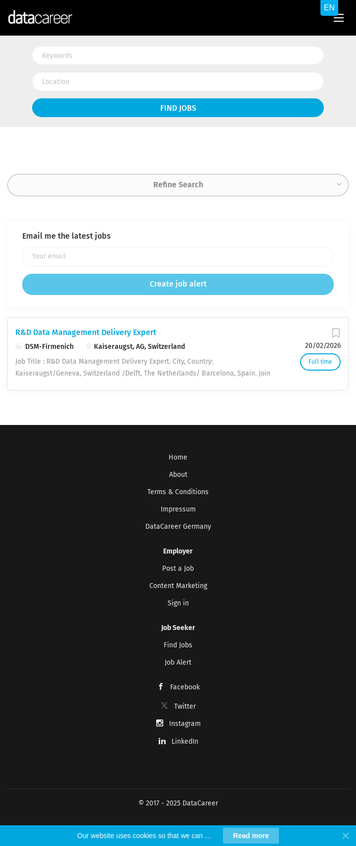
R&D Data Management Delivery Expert (85, 332)
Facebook (185, 687)
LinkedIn (185, 741)
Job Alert (178, 662)
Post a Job (178, 568)
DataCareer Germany (178, 526)
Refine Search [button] (178, 184)
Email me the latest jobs (66, 236)
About (178, 474)
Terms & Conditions (178, 492)
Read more (250, 836)
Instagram (185, 723)
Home (178, 457)
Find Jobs (178, 108)
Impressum (178, 509)
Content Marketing (178, 586)
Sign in (178, 603)
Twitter (185, 706)
